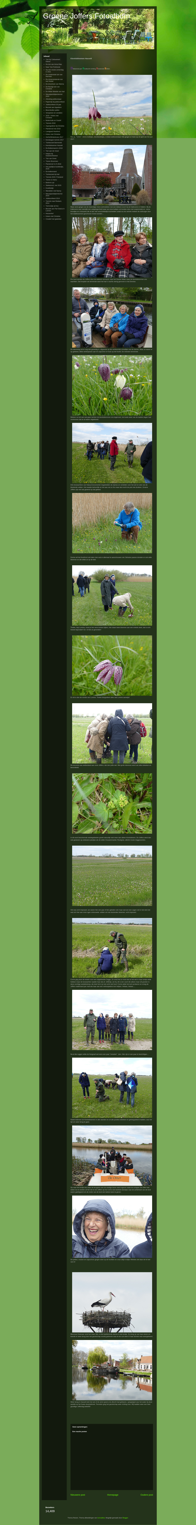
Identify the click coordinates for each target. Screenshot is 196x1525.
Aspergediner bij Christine (55, 126)
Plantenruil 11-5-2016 (53, 164)
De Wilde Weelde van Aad (55, 91)
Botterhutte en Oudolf (53, 120)
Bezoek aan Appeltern (54, 107)
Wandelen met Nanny (53, 191)
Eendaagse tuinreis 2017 (55, 140)
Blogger (125, 1518)
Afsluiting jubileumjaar (53, 99)
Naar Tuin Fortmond (53, 67)
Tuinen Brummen (52, 161)
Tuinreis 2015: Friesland (54, 177)
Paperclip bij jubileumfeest (55, 102)
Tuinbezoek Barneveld (54, 143)
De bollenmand (51, 171)
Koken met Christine (53, 134)
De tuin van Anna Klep (54, 64)
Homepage (112, 1495)
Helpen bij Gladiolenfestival (52, 155)
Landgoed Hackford (53, 131)
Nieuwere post (77, 1495)
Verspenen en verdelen (54, 113)
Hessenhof (49, 213)
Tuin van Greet (51, 158)
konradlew (101, 1518)
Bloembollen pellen (52, 110)
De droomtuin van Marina (55, 84)
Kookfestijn (50, 188)
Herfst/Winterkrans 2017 (54, 137)
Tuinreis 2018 (50, 123)
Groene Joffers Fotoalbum (86, 16)
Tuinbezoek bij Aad (52, 174)
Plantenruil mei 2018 (53, 129)
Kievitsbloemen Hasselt (54, 145)
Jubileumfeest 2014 (53, 198)
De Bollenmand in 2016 (54, 148)
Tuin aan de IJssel (52, 151)
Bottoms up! (50, 182)
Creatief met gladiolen (53, 219)
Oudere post (146, 1495)
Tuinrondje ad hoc (52, 206)
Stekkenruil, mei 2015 (53, 185)
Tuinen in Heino (51, 180)
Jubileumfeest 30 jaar (53, 105)
